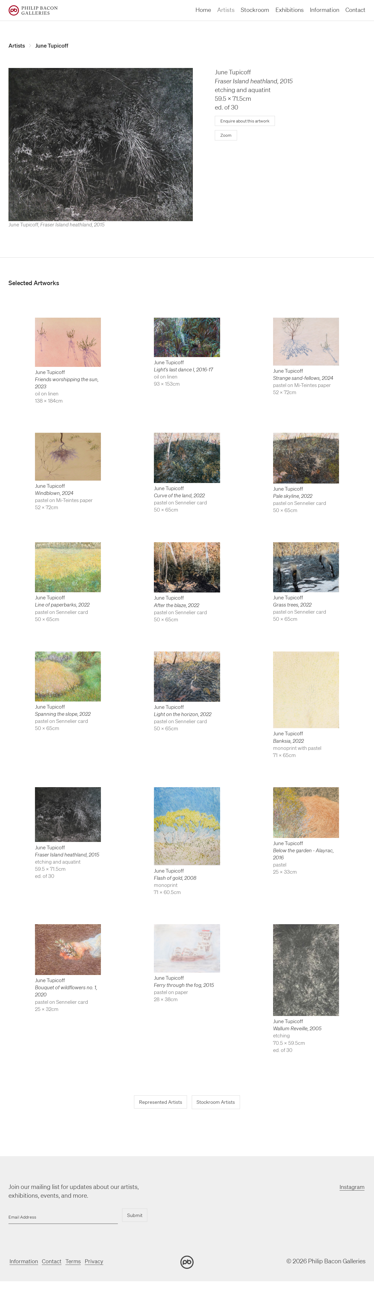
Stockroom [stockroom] (255, 9)
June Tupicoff (55, 45)
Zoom (226, 136)
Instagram (352, 1187)
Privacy (100, 1261)
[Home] (33, 10)
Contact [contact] (355, 9)
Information (24, 1261)
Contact (54, 1261)
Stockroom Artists (217, 1103)
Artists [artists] (226, 9)
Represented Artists (159, 1103)
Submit (134, 1216)
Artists (17, 45)
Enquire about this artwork (247, 122)
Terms (78, 1261)
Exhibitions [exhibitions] (289, 9)
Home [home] (203, 9)
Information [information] (324, 9)
